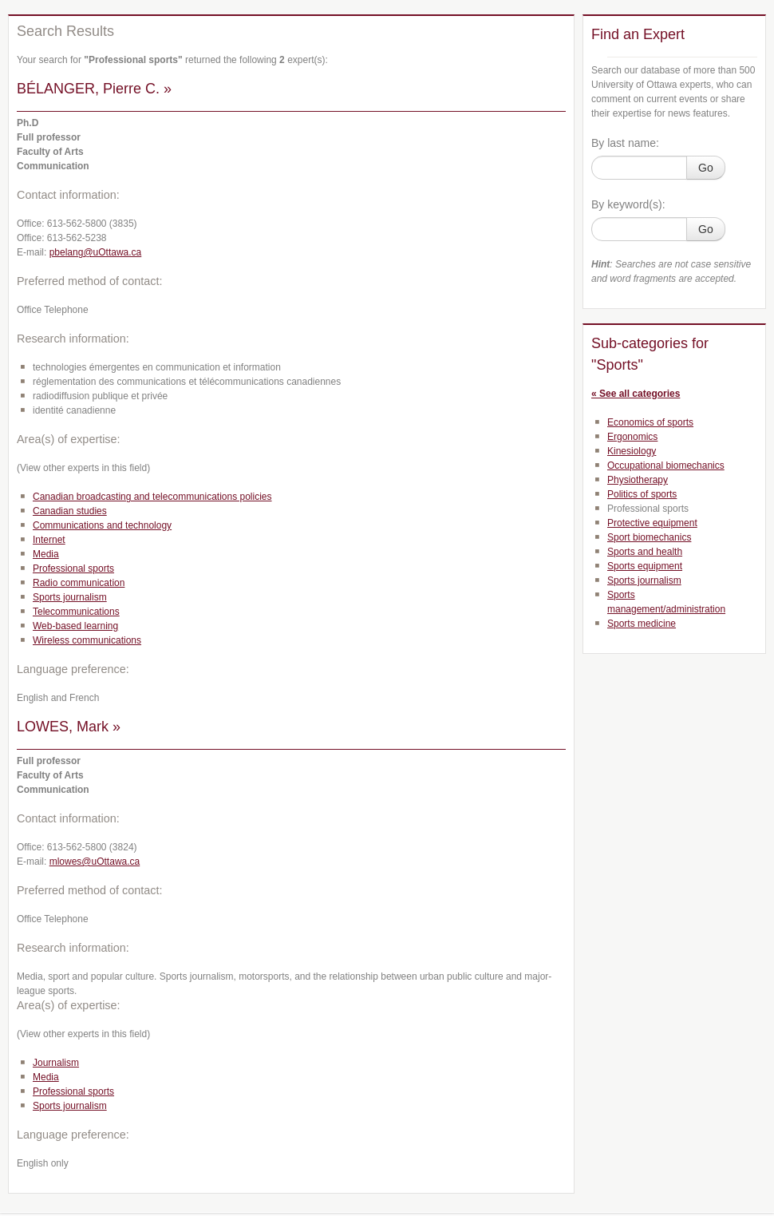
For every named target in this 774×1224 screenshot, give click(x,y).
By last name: (625, 143)
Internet (49, 539)
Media (46, 554)
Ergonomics (632, 436)
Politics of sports (642, 494)
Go (705, 167)
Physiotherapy (637, 479)
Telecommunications (76, 611)
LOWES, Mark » (68, 727)
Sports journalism (70, 597)
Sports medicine (641, 623)
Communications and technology (102, 525)
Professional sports (73, 568)
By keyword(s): (628, 204)
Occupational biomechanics (666, 465)
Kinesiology (631, 451)
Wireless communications (87, 640)
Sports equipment (644, 566)
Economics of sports (650, 422)
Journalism (56, 1062)
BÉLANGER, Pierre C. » (94, 89)
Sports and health (644, 551)
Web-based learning (75, 626)
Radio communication (78, 582)
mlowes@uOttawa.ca (94, 861)
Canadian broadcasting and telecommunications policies (152, 496)
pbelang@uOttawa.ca (95, 252)
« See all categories (635, 393)
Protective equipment (652, 523)
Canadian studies (70, 511)
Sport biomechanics (649, 537)
